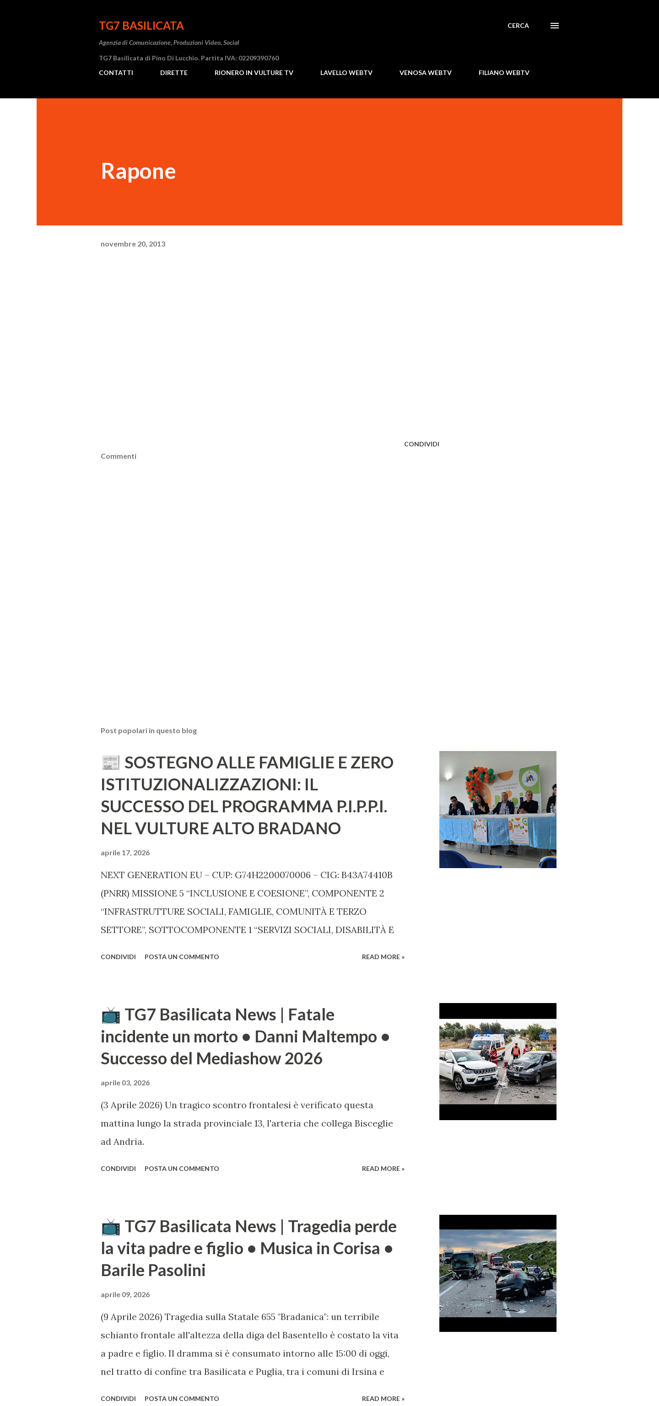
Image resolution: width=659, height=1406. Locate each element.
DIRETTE (174, 72)
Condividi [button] (421, 444)
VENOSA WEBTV (426, 72)
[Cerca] (518, 25)
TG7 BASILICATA (141, 25)
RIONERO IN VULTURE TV (254, 72)
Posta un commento (182, 957)
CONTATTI (116, 72)
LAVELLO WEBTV (346, 72)
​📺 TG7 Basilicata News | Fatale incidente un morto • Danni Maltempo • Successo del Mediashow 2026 (245, 1036)
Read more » (383, 957)
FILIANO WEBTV (504, 72)
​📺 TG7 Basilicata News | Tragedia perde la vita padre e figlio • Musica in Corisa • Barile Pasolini (249, 1248)
